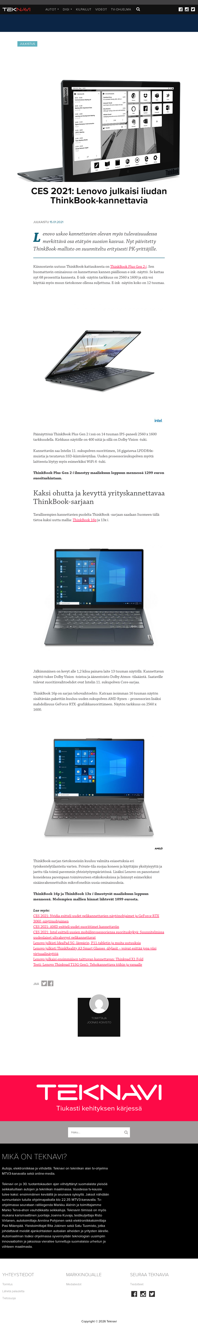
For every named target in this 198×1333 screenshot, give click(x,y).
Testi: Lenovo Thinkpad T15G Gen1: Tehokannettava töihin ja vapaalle (87, 964)
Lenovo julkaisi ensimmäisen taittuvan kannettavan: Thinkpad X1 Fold (88, 959)
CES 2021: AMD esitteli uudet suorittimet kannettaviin (76, 926)
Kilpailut (83, 9)
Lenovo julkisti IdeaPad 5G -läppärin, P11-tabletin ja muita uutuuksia (87, 943)
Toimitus (7, 1284)
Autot (52, 9)
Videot (101, 9)
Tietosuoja (9, 1298)
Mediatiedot (73, 1284)
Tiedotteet (136, 1284)
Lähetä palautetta (13, 1291)
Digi (67, 9)
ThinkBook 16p (84, 520)
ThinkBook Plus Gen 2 (128, 266)
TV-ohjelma (121, 9)
